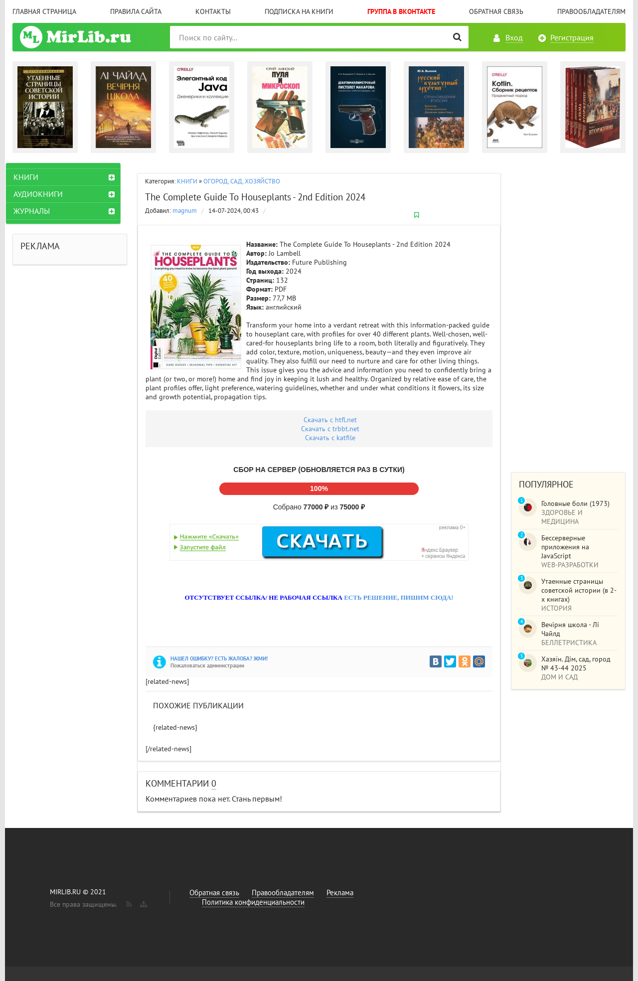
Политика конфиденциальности (253, 902)
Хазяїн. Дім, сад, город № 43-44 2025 (576, 663)
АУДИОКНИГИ (44, 194)
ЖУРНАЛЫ (38, 211)
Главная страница (44, 11)
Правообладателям (591, 11)
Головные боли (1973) (575, 503)
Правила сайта (135, 11)
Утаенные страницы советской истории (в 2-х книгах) (579, 590)
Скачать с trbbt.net (330, 428)
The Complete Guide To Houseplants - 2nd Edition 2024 (255, 197)
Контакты (213, 11)
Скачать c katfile (330, 437)
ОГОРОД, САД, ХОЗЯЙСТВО (241, 181)
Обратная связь (496, 11)
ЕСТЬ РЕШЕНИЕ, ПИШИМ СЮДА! (398, 597)
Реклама (339, 892)
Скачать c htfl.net (330, 419)
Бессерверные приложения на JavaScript (565, 546)
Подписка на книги (299, 11)
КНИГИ (187, 181)
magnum (184, 210)
